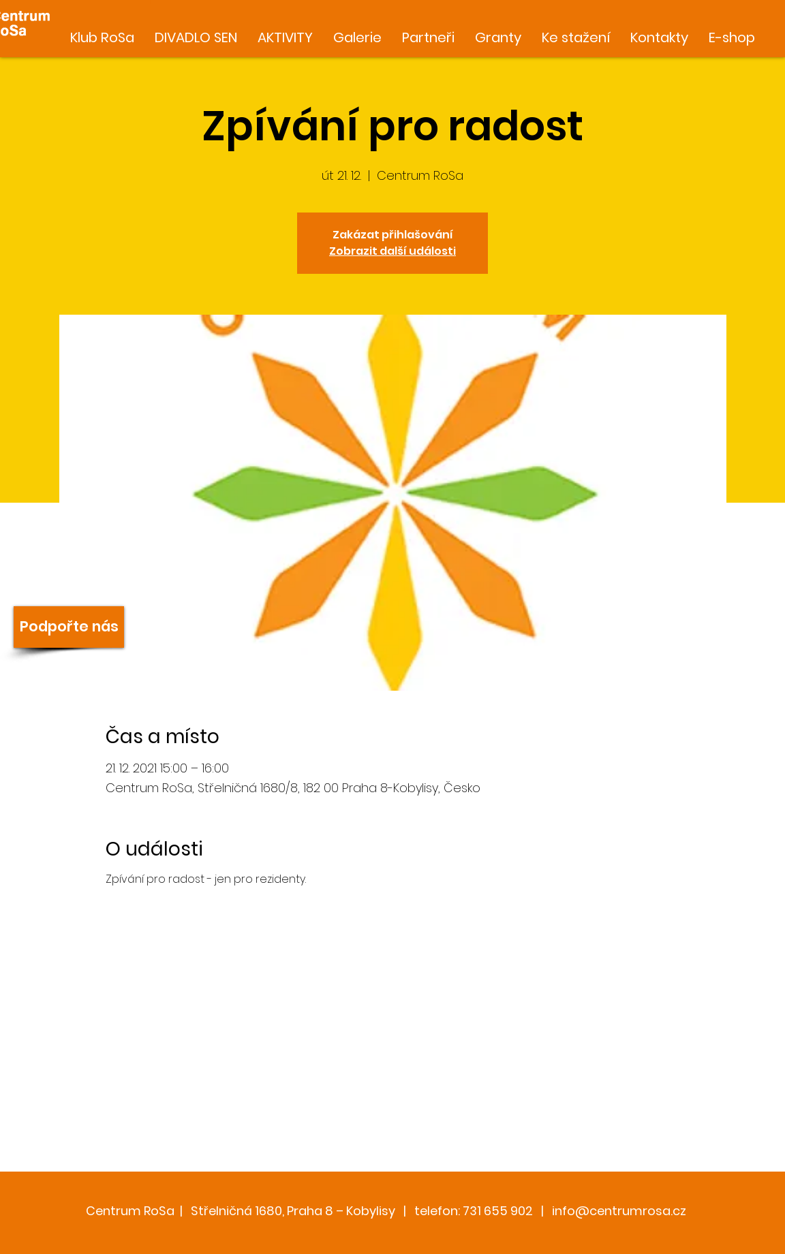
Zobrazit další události (392, 251)
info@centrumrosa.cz (619, 1210)
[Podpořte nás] (69, 627)
